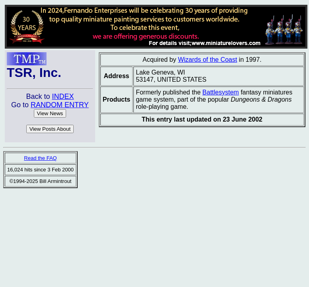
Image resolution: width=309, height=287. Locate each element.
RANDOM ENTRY (60, 105)
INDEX (63, 96)
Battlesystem (220, 92)
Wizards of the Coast (207, 59)
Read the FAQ (40, 158)
